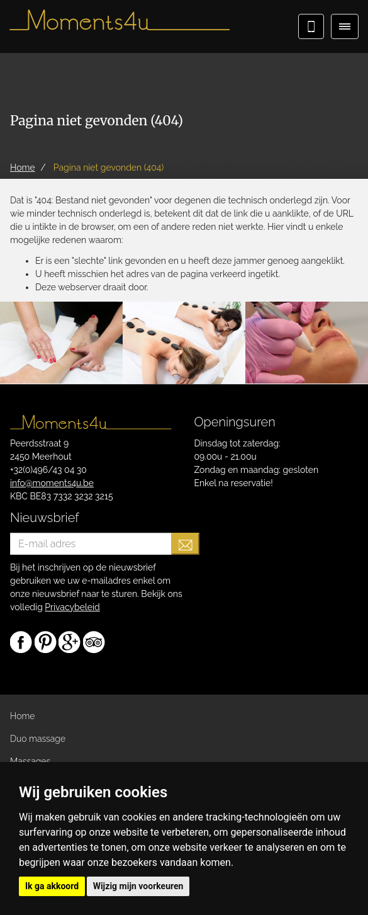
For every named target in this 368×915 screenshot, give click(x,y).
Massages (30, 761)
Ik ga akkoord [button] (52, 886)
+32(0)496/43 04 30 (48, 470)
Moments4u (119, 25)
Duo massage (37, 739)
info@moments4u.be (52, 483)
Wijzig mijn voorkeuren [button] (138, 886)
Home (22, 716)
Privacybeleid (72, 607)
